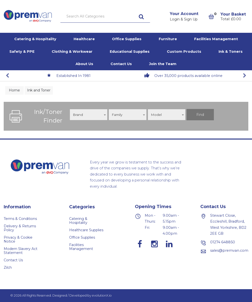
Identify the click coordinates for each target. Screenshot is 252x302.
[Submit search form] (141, 16)
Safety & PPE (21, 51)
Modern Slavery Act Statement (20, 251)
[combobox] (89, 114)
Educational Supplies (130, 51)
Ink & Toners (231, 51)
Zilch (8, 267)
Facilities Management (216, 39)
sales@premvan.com (229, 250)
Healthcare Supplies (86, 230)
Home (14, 90)
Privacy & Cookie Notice (18, 239)
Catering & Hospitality (35, 39)
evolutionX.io (102, 295)
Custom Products (184, 51)
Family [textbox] (117, 115)
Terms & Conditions (20, 219)
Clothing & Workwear (72, 51)
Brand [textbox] (78, 115)
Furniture (168, 39)
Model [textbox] (156, 115)
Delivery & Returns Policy (20, 228)
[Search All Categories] (105, 16)
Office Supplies (127, 39)
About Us (84, 64)
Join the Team (162, 64)
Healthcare (84, 39)
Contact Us (121, 64)
